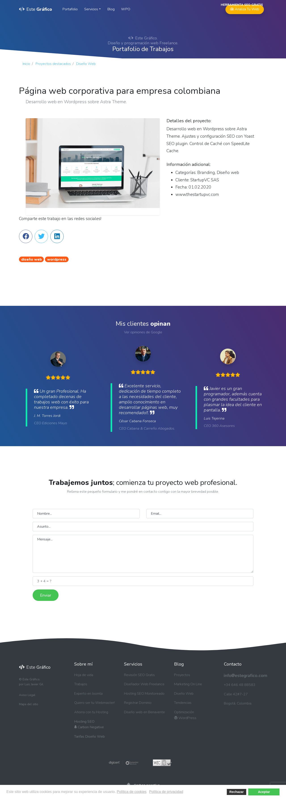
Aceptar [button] (264, 792)
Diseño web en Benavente (144, 712)
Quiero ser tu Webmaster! (94, 702)
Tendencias (182, 702)
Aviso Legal (27, 695)
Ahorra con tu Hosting (91, 712)
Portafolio (70, 9)
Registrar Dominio (137, 702)
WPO (125, 9)
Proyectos (182, 675)
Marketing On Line (188, 684)
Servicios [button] (91, 9)
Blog (111, 9)
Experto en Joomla (88, 693)
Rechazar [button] (236, 792)
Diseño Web (183, 693)
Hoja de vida (83, 675)
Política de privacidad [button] (166, 792)
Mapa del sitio (28, 704)
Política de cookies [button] (131, 792)
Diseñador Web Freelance (144, 684)
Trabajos (80, 684)
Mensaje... (143, 554)
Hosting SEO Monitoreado (144, 693)
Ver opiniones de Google (143, 332)
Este (35, 9)
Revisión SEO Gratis (139, 675)
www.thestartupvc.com (197, 194)
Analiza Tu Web (244, 8)
